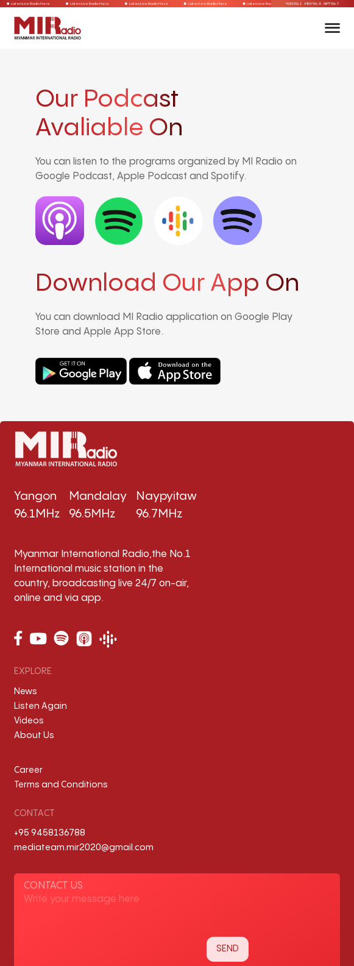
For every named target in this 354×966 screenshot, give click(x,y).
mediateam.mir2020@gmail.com (84, 847)
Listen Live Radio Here (27, 3)
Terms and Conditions (61, 784)
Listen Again (40, 706)
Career (28, 770)
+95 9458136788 (49, 832)
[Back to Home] (47, 28)
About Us (34, 735)
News (25, 691)
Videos (29, 720)
